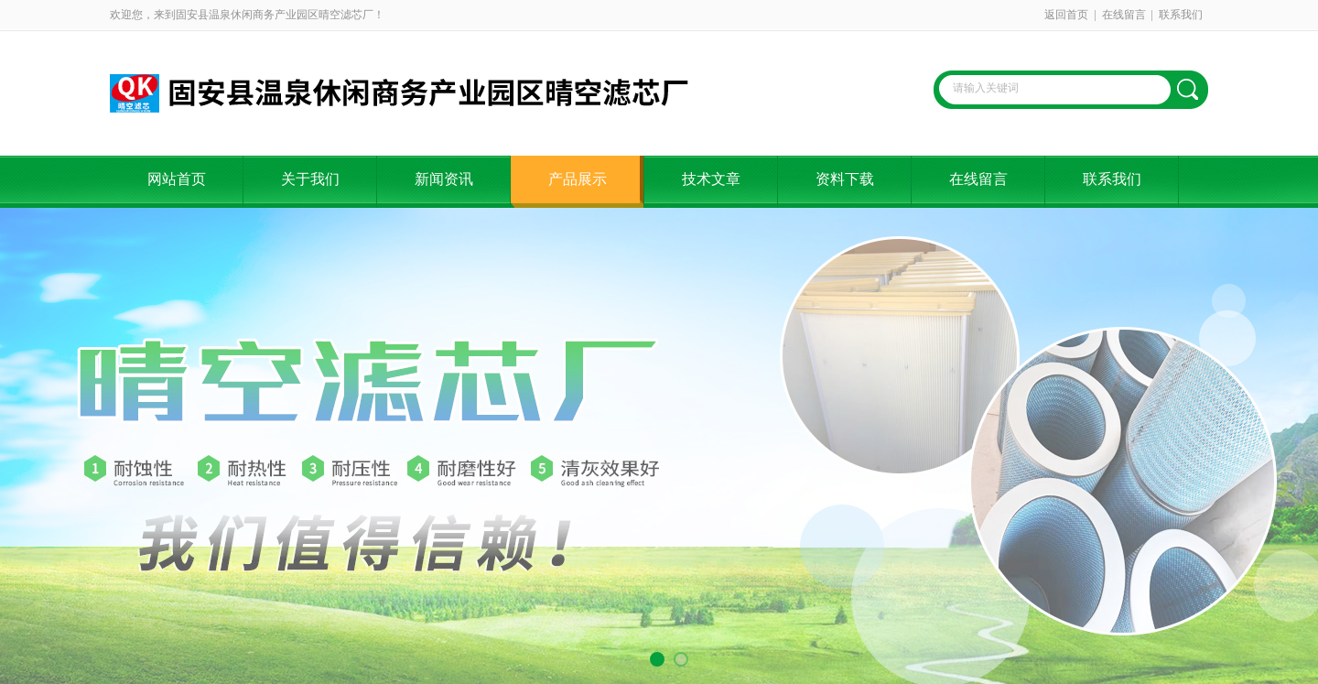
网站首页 (176, 179)
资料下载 (845, 179)
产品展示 (577, 179)
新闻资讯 (444, 179)
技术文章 (711, 179)
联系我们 (1181, 14)
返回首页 (1066, 14)
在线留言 (1124, 14)
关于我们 (310, 179)
